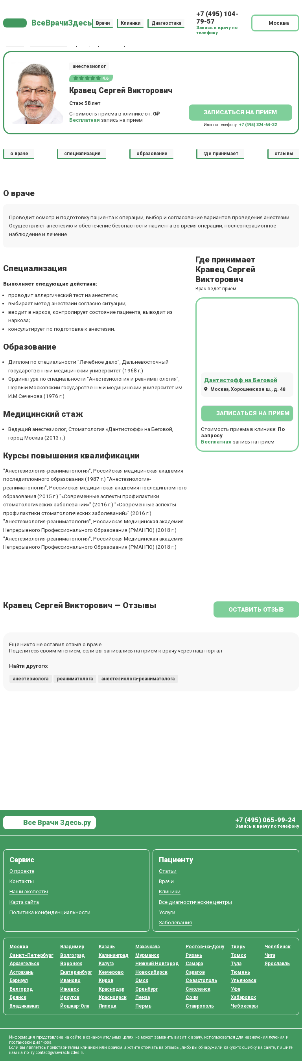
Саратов (195, 972)
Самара (194, 963)
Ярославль (277, 963)
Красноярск (113, 997)
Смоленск (198, 989)
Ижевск (69, 989)
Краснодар (111, 989)
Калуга (106, 963)
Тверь (238, 946)
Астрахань (21, 972)
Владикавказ (24, 1006)
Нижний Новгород (157, 963)
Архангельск (24, 963)
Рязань (194, 955)
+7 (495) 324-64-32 (258, 124)
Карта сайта (24, 902)
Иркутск (69, 997)
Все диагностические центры (195, 902)
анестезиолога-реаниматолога (138, 679)
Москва (18, 946)
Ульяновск (243, 980)
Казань (107, 946)
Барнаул (18, 980)
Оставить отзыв (256, 609)
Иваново (70, 980)
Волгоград (72, 955)
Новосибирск (151, 972)
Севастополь (201, 980)
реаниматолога (75, 679)
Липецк (107, 1006)
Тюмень (240, 972)
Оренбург (146, 989)
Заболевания (175, 922)
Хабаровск (243, 997)
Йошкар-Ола (74, 1006)
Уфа (235, 989)
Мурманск (147, 955)
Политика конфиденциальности (49, 912)
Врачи (103, 23)
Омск (141, 980)
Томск (238, 955)
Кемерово (111, 972)
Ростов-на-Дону (205, 946)
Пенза (142, 997)
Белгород (21, 989)
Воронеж (71, 963)
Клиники (130, 23)
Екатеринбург (76, 972)
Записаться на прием (240, 112)
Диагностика (166, 23)
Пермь (143, 1006)
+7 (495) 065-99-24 (265, 820)
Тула (236, 963)
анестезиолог (89, 66)
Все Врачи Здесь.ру (56, 822)
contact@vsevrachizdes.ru (60, 1052)
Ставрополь (200, 1006)
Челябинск (278, 946)
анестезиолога (30, 679)
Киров (106, 980)
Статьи (168, 871)
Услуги (167, 912)
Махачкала (147, 946)
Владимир (72, 946)
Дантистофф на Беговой (240, 380)
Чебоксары (244, 1006)
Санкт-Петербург (31, 955)
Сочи (192, 997)
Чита (270, 955)
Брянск (17, 997)
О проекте (21, 871)
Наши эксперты (28, 891)
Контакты (21, 881)
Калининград (114, 955)
